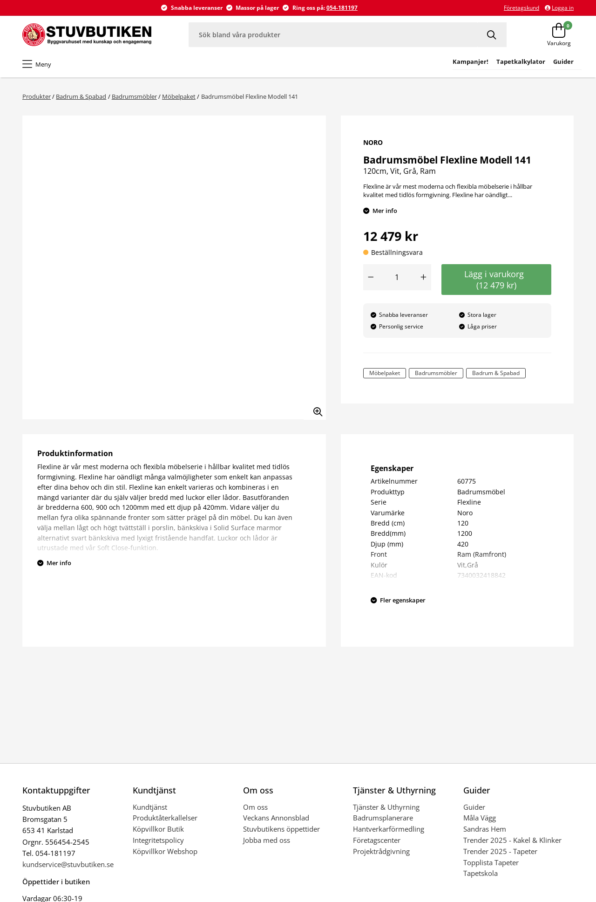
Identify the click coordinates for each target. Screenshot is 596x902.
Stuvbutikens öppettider (281, 829)
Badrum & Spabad (81, 96)
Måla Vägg (479, 817)
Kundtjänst (150, 807)
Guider (474, 807)
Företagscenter (376, 840)
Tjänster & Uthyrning (386, 807)
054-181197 (342, 8)
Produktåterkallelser (165, 817)
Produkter (36, 96)
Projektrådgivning (381, 851)
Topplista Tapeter (491, 862)
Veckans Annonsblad (276, 817)
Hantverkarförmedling (388, 829)
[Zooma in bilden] (315, 408)
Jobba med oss (266, 840)
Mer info (384, 210)
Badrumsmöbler (134, 96)
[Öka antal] (423, 277)
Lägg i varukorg (496, 279)
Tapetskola (480, 873)
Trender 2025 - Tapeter (500, 851)
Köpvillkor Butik (158, 829)
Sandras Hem (484, 829)
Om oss (255, 807)
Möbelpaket (179, 96)
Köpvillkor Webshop (165, 851)
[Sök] (492, 34)
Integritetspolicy (158, 840)
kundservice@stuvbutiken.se (68, 864)
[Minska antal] (370, 277)
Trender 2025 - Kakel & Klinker (512, 840)
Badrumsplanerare (383, 817)
